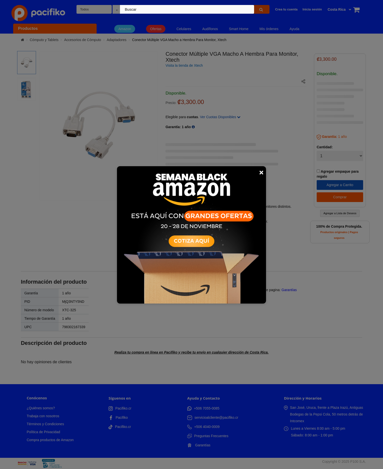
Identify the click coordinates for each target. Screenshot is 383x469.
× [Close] (261, 172)
